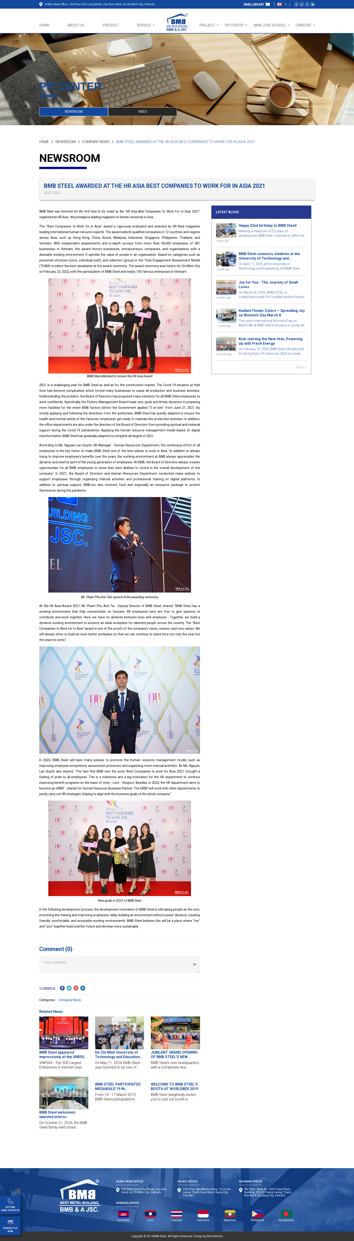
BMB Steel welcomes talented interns (57, 1114)
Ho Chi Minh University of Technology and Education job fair (117, 1054)
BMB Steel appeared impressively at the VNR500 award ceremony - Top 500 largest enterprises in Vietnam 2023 (62, 1054)
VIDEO (142, 111)
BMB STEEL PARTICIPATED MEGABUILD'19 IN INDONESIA (118, 1086)
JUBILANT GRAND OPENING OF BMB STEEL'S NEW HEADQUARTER (174, 1054)
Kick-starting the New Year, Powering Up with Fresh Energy (271, 341)
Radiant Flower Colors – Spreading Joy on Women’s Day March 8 (272, 312)
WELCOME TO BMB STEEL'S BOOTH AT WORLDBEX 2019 (174, 1086)
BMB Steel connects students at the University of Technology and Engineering (269, 256)
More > (301, 367)
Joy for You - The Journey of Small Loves (268, 284)
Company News (95, 142)
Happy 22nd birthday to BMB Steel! (268, 225)
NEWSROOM (74, 111)
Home (44, 142)
